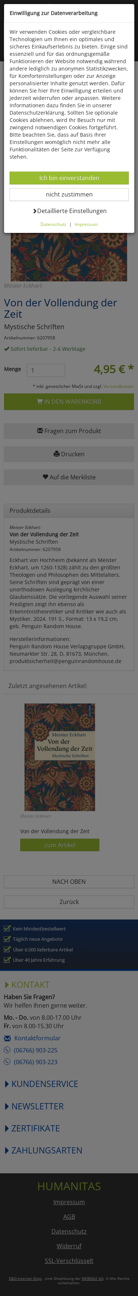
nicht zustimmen (74, 194)
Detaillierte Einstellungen (69, 210)
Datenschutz (53, 224)
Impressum (86, 224)
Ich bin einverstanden (69, 177)
